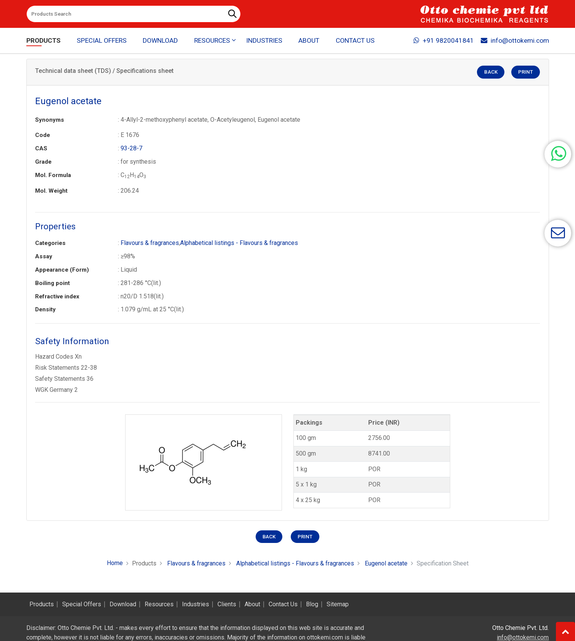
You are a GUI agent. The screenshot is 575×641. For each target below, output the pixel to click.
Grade (43, 161)
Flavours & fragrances (150, 242)
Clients (226, 604)
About (308, 40)
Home (115, 563)
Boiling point (52, 283)
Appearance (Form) (62, 269)
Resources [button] (212, 40)
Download (160, 40)
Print (525, 72)
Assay (43, 256)
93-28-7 (131, 148)
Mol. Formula (53, 175)
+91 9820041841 (444, 40)
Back (491, 72)
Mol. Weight (51, 190)
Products (43, 40)
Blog (312, 604)
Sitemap (338, 604)
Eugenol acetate (386, 563)
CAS (41, 148)
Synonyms (49, 119)
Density (45, 309)
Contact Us (355, 40)
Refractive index (57, 296)
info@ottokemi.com (515, 40)
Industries (264, 40)
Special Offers (102, 40)
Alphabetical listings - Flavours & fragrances (239, 242)
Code (42, 135)
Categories (50, 243)
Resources (159, 604)
